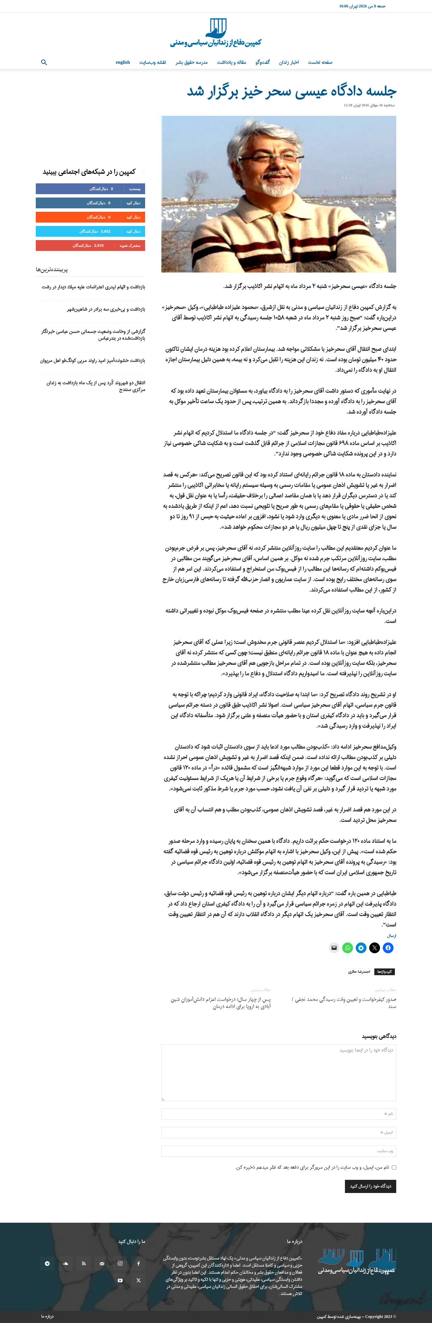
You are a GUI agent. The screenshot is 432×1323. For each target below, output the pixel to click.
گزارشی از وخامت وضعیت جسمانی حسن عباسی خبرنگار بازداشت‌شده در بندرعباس (93, 335)
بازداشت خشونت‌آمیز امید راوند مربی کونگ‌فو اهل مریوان (92, 361)
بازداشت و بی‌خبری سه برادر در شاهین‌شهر (106, 309)
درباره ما (47, 1317)
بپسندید (134, 188)
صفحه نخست (320, 62)
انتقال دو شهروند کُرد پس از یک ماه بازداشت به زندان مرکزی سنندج (96, 386)
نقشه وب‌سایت (152, 62)
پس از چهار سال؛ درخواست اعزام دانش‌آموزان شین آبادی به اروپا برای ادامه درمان (221, 1003)
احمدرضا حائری (359, 971)
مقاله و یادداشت (231, 62)
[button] (44, 63)
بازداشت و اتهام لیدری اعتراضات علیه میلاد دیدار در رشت (93, 287)
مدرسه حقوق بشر (192, 62)
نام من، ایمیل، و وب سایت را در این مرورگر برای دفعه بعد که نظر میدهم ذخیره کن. (312, 1167)
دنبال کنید (133, 202)
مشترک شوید (129, 245)
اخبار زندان (289, 62)
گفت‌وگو (262, 62)
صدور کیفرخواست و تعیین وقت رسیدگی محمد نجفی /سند (344, 1003)
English (123, 62)
